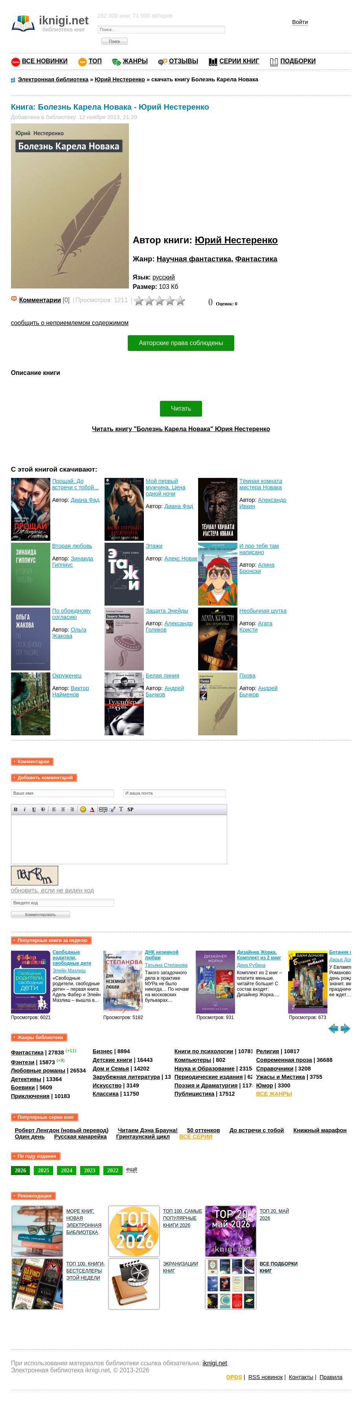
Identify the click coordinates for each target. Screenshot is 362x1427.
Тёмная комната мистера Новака (260, 484)
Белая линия (162, 675)
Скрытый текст (103, 809)
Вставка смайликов (83, 809)
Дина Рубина (251, 965)
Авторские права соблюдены (181, 343)
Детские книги (112, 1060)
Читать (181, 408)
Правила (331, 1377)
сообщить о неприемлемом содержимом (70, 323)
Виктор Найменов (70, 691)
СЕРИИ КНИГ (239, 61)
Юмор (264, 1085)
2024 (66, 1170)
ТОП (95, 61)
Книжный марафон (320, 1130)
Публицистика (195, 1094)
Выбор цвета (92, 809)
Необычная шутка (263, 611)
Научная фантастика (194, 259)
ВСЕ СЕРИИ (195, 1136)
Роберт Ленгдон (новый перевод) (61, 1130)
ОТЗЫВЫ (183, 61)
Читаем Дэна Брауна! (148, 1130)
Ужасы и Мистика (280, 1077)
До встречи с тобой (257, 1130)
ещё (132, 1169)
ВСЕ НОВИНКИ (45, 61)
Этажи (154, 546)
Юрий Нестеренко (236, 240)
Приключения (30, 1096)
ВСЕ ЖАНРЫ (274, 1094)
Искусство (107, 1085)
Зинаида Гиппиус (73, 561)
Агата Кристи (255, 626)
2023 (90, 1170)
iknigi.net (214, 1363)
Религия (267, 1051)
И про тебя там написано (259, 549)
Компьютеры (193, 1060)
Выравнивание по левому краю (54, 809)
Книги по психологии (204, 1051)
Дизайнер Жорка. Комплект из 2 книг (259, 955)
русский (164, 277)
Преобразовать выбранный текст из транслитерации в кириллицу (121, 809)
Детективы (26, 1079)
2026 (20, 1170)
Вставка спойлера (130, 809)
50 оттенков (203, 1130)
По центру (63, 809)
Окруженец (67, 675)
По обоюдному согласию (71, 614)
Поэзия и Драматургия (206, 1085)
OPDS (234, 1377)
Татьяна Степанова (166, 965)
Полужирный (15, 809)
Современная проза (284, 1060)
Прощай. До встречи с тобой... (75, 484)
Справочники (275, 1068)
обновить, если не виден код (52, 890)
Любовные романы (38, 1070)
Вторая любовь (72, 546)
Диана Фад (85, 500)
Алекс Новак (180, 558)
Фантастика (256, 259)
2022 (113, 1170)
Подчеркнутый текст (34, 809)
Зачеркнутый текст (43, 809)
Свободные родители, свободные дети (72, 957)
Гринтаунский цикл (143, 1136)
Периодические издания (209, 1077)
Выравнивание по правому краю (72, 809)
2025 (43, 1170)
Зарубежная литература (126, 1077)
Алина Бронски (256, 568)
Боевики (23, 1087)
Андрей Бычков (165, 691)
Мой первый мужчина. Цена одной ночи (166, 487)
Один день (30, 1136)
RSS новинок (265, 1377)
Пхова (247, 675)
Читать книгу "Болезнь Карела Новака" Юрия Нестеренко (181, 429)
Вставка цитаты (112, 809)
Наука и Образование (205, 1068)
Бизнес (103, 1051)
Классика (106, 1094)
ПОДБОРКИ (298, 61)
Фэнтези (23, 1062)
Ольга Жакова (69, 632)
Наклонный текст (24, 809)
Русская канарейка (80, 1136)
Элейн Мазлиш (69, 970)
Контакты (301, 1377)
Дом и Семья (111, 1068)
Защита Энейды (167, 611)
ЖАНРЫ (135, 61)
